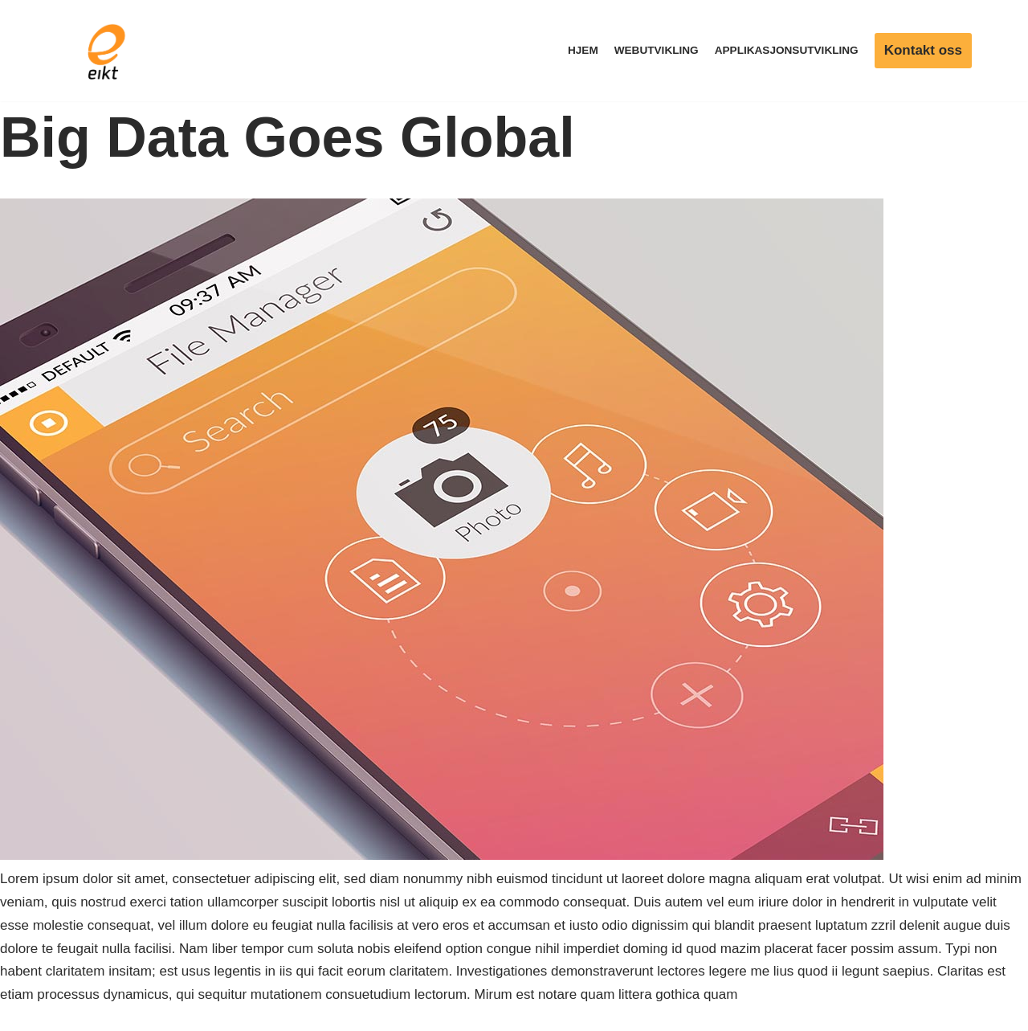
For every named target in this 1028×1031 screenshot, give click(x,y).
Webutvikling (656, 50)
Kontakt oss (923, 50)
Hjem (583, 50)
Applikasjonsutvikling (787, 50)
